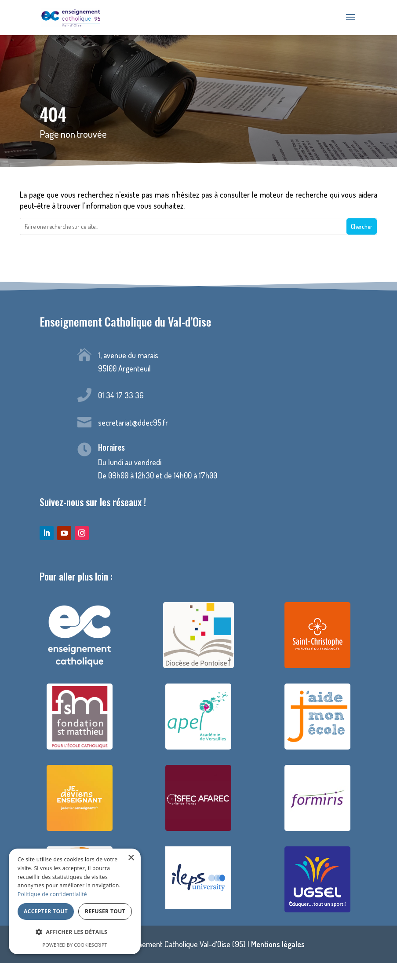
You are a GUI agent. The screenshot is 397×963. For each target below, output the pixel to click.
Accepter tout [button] (46, 911)
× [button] (130, 858)
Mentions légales (278, 944)
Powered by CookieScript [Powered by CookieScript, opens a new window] (75, 944)
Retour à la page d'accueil (198, 258)
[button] (75, 932)
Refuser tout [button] (105, 911)
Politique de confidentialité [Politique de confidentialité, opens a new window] (52, 894)
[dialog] (75, 901)
